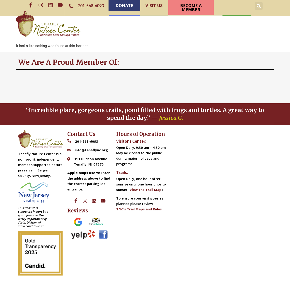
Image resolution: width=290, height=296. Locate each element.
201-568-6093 (86, 141)
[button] (259, 6)
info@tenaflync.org (91, 150)
